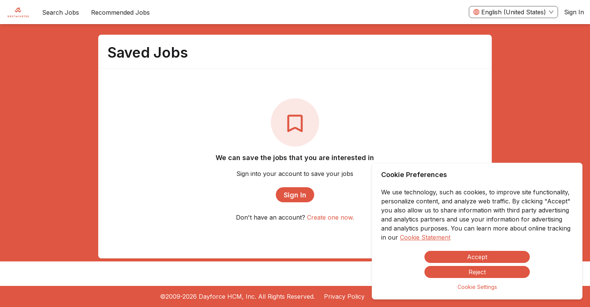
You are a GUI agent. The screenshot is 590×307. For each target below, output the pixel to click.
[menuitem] (18, 12)
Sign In (574, 12)
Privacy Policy (344, 296)
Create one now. (330, 217)
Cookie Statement (425, 237)
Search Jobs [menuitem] (60, 12)
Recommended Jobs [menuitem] (120, 12)
